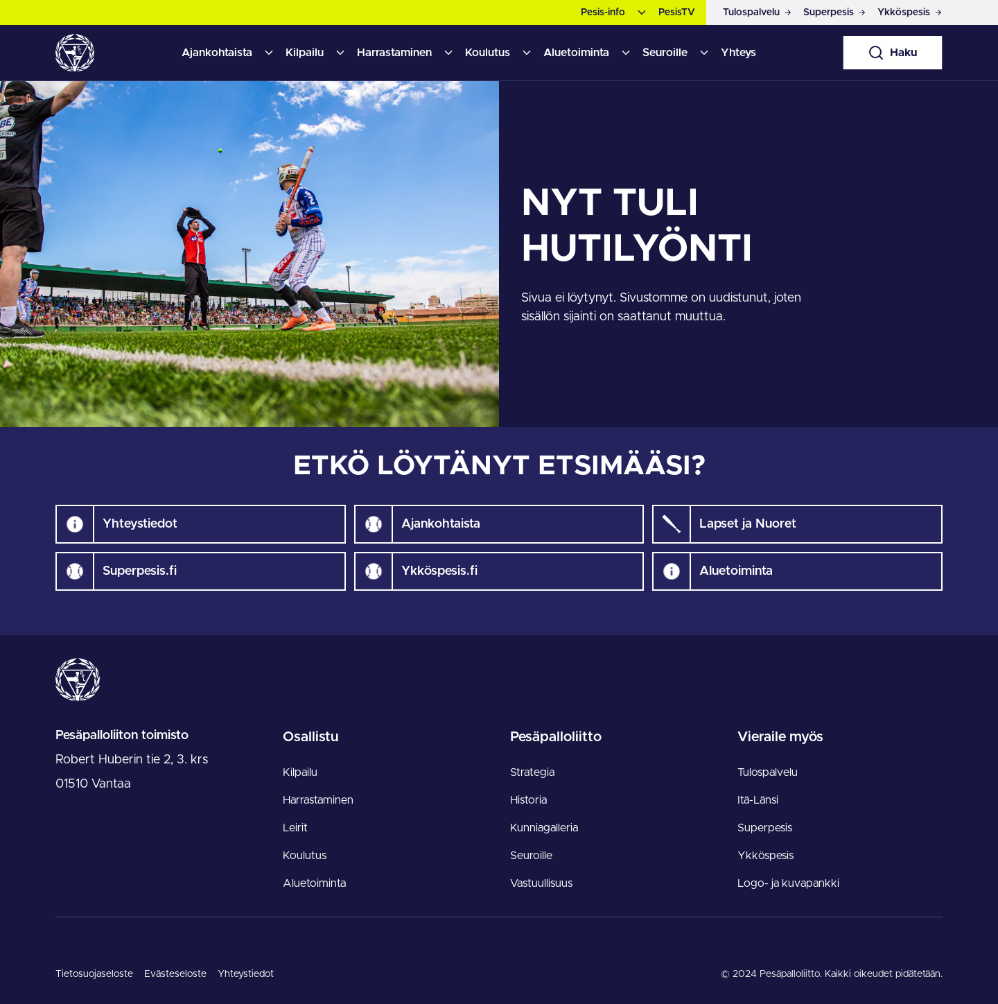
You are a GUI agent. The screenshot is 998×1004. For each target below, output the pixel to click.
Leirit (295, 827)
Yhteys (738, 52)
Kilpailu (305, 52)
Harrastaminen (394, 52)
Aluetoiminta (576, 52)
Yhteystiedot (246, 974)
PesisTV (676, 12)
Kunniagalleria (544, 827)
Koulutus (487, 52)
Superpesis (764, 827)
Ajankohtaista (217, 52)
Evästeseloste (175, 974)
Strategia (532, 772)
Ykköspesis (765, 855)
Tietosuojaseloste (94, 974)
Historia (528, 800)
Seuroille (665, 52)
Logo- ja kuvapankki (788, 883)
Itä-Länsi (757, 800)
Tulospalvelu (767, 772)
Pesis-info (603, 12)
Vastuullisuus (541, 883)
